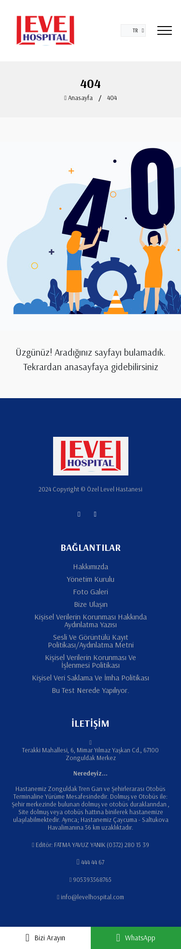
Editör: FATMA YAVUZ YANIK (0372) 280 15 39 (92, 844)
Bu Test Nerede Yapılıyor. (90, 690)
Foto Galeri (90, 591)
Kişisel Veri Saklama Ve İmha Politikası (90, 677)
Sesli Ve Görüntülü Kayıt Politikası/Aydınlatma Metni (91, 640)
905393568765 (92, 879)
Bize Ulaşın (91, 604)
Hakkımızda (90, 566)
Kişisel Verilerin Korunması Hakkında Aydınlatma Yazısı (90, 620)
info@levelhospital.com (92, 897)
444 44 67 (92, 862)
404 (112, 97)
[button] (133, 30)
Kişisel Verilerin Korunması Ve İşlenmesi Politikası (90, 661)
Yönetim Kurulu (90, 579)
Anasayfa (78, 97)
